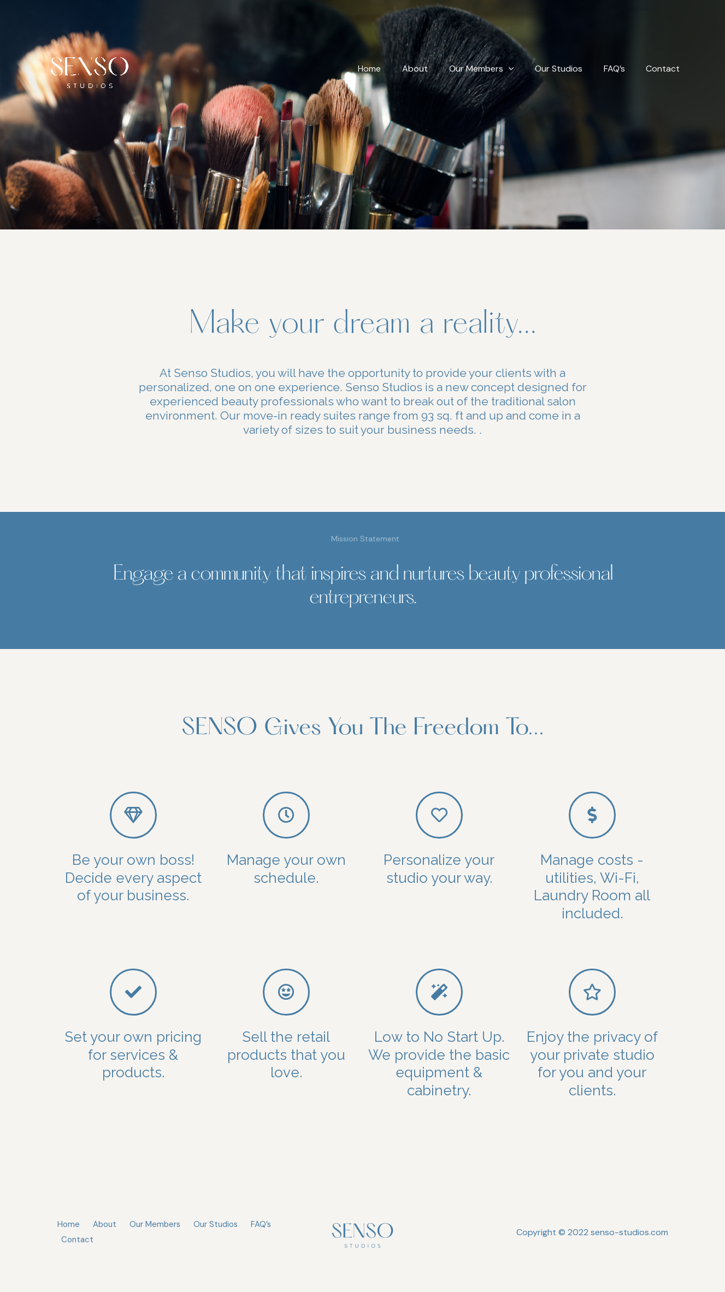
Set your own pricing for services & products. (133, 1055)
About (431, 68)
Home (389, 68)
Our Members (494, 69)
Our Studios (568, 68)
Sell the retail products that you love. (286, 1055)
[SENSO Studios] (89, 68)
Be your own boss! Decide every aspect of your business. (133, 878)
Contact (665, 68)
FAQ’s (619, 68)
